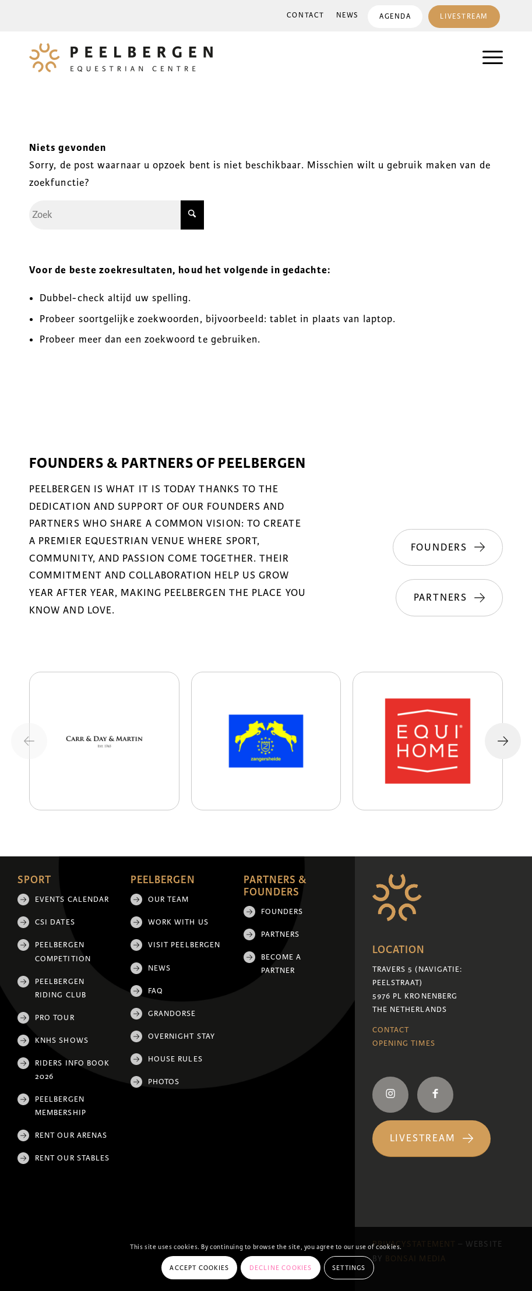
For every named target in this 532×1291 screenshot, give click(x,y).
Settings (349, 1268)
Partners (280, 934)
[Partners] (449, 597)
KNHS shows (62, 1040)
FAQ (155, 991)
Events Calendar (72, 899)
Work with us (178, 922)
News (347, 15)
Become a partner (281, 964)
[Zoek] (116, 215)
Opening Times (403, 1043)
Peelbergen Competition (63, 951)
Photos (163, 1082)
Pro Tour (55, 1017)
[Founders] (448, 547)
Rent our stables (72, 1158)
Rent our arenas (71, 1135)
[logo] (121, 57)
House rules (175, 1059)
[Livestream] (431, 1138)
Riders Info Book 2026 (72, 1070)
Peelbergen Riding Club (60, 988)
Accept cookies (199, 1268)
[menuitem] (305, 16)
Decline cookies (280, 1268)
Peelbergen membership (60, 1106)
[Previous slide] (29, 741)
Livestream (464, 16)
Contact (306, 15)
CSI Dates (55, 922)
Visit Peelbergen (184, 945)
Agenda (395, 16)
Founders (282, 911)
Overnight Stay (181, 1036)
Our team (168, 899)
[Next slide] (503, 741)
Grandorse (172, 1013)
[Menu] (487, 57)
